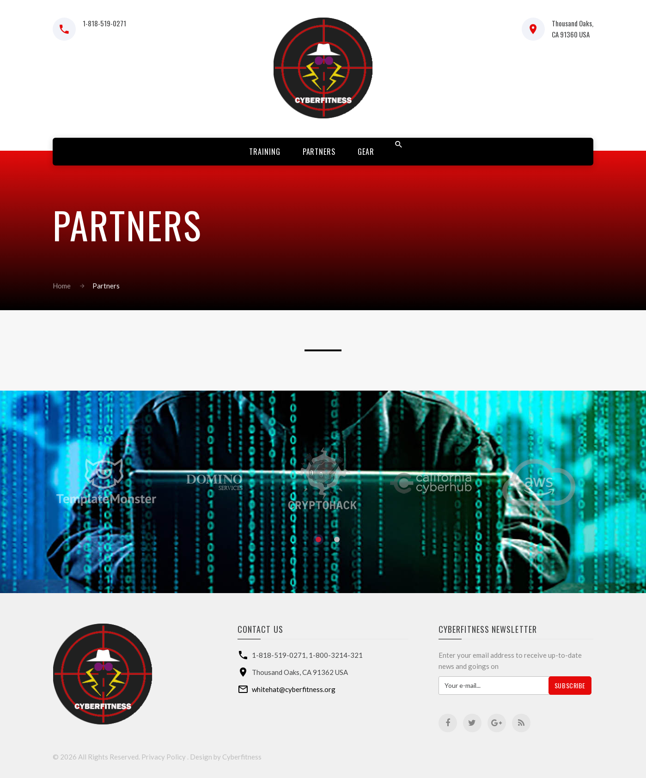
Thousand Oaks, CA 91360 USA (572, 28)
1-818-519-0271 (104, 23)
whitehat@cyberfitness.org (293, 689)
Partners (319, 151)
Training (264, 151)
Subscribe (570, 685)
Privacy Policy (163, 757)
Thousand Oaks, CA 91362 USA (300, 672)
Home (62, 286)
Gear (366, 151)
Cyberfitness (242, 757)
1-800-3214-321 (336, 655)
